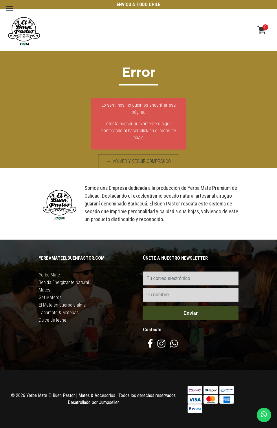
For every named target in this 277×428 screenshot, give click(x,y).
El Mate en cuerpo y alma (62, 305)
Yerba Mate (49, 275)
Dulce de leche (52, 320)
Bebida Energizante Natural (64, 282)
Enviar (191, 313)
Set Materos (50, 297)
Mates (44, 290)
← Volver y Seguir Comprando (138, 161)
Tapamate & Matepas (59, 312)
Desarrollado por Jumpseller (93, 402)
